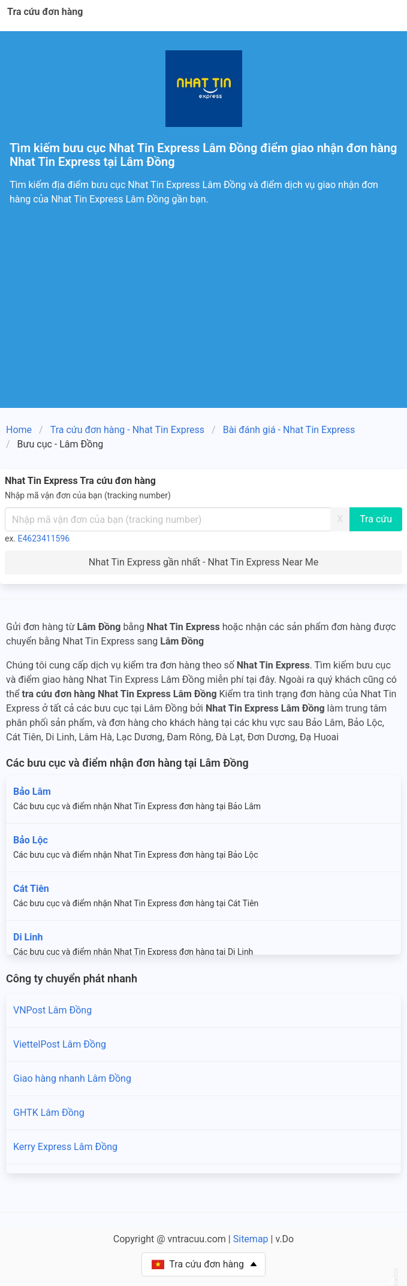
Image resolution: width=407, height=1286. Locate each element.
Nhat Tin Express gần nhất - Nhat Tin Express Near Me (204, 562)
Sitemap (251, 1239)
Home (19, 429)
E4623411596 (44, 538)
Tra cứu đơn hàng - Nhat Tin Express (127, 429)
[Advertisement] (203, 318)
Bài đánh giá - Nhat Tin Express (289, 429)
